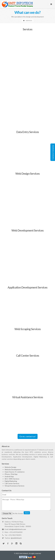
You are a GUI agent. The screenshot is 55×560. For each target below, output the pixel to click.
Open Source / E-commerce (14, 472)
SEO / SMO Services (12, 479)
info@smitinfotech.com (17, 529)
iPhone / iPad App (11, 474)
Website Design (10, 467)
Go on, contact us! (27, 436)
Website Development (13, 469)
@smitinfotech (16, 538)
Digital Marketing (11, 481)
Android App (9, 476)
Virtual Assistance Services (14, 486)
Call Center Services (12, 483)
